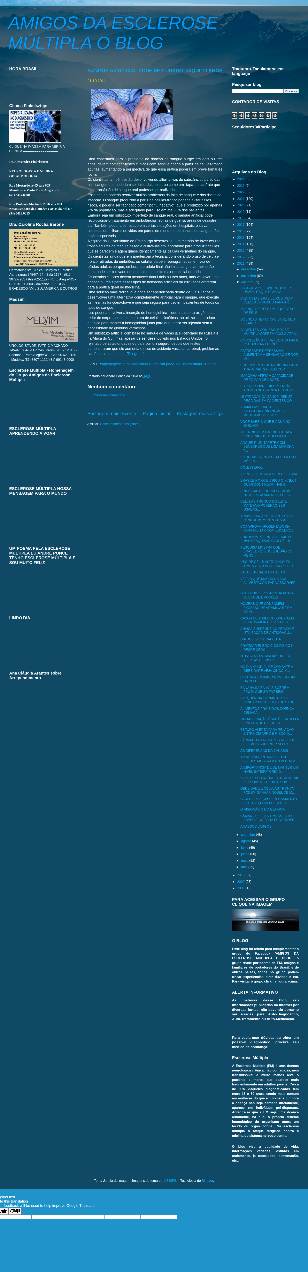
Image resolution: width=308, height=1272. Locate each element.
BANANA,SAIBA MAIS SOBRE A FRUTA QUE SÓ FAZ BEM (264, 689)
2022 (241, 192)
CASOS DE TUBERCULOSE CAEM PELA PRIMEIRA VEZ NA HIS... (267, 620)
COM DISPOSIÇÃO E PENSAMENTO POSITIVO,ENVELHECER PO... (268, 801)
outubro (247, 282)
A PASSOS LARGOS (255, 826)
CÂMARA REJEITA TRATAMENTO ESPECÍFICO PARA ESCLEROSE (267, 818)
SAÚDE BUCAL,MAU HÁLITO (262, 572)
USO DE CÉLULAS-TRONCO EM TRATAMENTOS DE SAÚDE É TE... (268, 563)
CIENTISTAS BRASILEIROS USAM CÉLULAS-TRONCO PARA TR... (266, 300)
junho (245, 854)
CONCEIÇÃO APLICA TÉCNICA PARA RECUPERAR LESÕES (269, 342)
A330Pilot (171, 1180)
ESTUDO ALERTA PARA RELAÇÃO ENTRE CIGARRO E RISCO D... (267, 731)
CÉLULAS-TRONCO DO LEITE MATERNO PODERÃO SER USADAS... (263, 505)
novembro (249, 276)
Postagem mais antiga (200, 413)
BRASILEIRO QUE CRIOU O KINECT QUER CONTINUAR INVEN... (268, 482)
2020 (241, 205)
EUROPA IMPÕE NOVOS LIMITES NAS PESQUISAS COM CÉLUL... (266, 539)
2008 (241, 888)
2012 (241, 257)
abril (244, 867)
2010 (241, 875)
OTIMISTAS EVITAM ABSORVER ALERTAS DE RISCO (265, 658)
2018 (241, 218)
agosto (246, 841)
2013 (241, 250)
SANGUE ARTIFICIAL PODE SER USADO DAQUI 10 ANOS (155, 70)
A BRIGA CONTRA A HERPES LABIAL (269, 474)
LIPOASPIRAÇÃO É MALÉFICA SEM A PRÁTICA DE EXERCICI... (269, 721)
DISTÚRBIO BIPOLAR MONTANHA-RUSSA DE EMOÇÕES (267, 595)
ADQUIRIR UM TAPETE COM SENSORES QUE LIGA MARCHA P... (266, 446)
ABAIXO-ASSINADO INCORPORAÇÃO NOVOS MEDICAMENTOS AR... (262, 411)
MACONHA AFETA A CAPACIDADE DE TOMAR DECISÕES (266, 377)
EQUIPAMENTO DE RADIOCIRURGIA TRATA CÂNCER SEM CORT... (269, 367)
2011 (241, 263)
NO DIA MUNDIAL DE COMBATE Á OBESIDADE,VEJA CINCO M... (266, 668)
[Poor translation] (15, 1211)
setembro (248, 834)
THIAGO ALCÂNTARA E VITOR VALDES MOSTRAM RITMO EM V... (268, 759)
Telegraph (136, 354)
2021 (241, 199)
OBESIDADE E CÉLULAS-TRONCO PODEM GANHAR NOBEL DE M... (267, 790)
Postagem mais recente (111, 413)
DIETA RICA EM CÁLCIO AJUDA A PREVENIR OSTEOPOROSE (266, 434)
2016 (241, 231)
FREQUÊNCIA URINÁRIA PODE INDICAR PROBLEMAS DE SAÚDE (268, 700)
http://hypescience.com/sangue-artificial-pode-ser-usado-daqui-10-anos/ (159, 364)
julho (245, 847)
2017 (241, 224)
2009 (241, 881)
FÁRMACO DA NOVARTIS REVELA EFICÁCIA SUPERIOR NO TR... (267, 742)
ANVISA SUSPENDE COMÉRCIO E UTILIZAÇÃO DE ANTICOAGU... (267, 630)
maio (245, 860)
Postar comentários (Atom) (120, 424)
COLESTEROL (251, 467)
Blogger (207, 1180)
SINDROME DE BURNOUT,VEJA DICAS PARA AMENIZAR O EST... (267, 493)
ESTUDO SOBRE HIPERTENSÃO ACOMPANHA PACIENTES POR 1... (269, 388)
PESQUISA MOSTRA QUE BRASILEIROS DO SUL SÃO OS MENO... (266, 551)
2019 (241, 211)
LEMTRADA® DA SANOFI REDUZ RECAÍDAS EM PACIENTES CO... (267, 398)
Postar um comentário (109, 395)
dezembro (249, 269)
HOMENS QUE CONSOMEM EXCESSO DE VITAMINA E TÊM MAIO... (266, 608)
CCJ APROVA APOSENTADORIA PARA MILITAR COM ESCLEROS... (268, 528)
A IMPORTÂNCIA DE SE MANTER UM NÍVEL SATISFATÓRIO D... (269, 769)
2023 (241, 185)
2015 (241, 237)
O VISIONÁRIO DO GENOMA (262, 809)
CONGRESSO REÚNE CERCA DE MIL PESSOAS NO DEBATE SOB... (269, 780)
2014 (241, 244)
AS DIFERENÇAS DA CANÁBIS (264, 750)
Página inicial (156, 413)
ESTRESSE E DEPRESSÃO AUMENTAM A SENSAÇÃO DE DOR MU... (269, 355)
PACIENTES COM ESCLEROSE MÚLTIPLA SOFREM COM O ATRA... (269, 332)
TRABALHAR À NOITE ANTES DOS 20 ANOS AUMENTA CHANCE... (267, 518)
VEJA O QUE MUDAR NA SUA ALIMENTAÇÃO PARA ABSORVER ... (268, 583)
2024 (241, 179)
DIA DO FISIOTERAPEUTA (260, 639)
